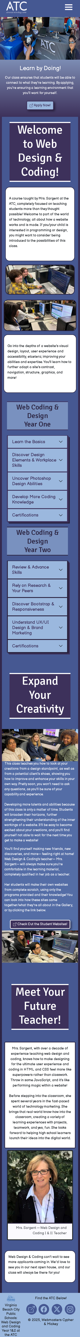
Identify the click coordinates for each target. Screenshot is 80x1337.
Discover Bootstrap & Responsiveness (33, 606)
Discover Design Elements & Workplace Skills (34, 460)
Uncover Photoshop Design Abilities (31, 481)
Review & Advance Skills (30, 569)
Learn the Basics (28, 441)
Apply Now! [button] (40, 105)
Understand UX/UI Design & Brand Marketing (30, 628)
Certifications (25, 515)
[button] (68, 7)
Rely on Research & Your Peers (31, 588)
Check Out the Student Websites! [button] (40, 924)
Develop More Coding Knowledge (33, 499)
